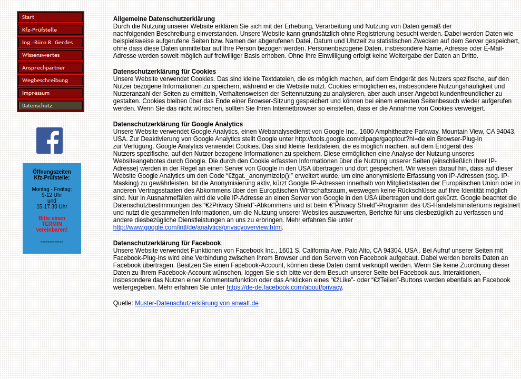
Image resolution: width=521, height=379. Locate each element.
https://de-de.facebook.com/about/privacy (284, 287)
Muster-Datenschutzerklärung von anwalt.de (197, 303)
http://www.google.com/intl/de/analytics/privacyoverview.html (197, 227)
